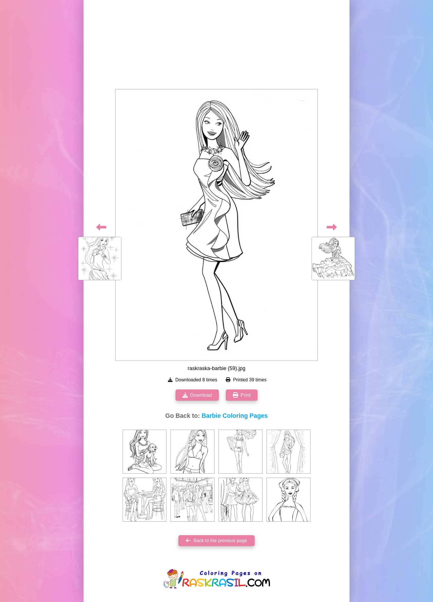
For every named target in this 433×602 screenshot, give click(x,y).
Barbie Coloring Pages (234, 415)
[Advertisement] (216, 46)
